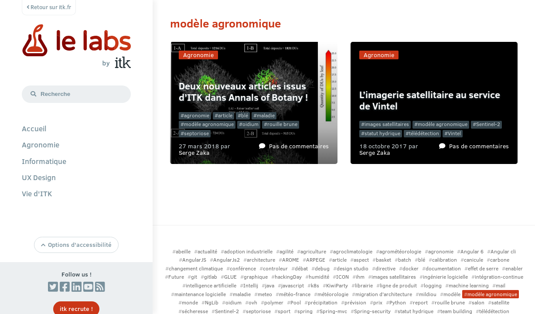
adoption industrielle (248, 251)
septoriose (196, 133)
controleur (275, 268)
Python (397, 302)
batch (404, 259)
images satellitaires (387, 124)
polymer (273, 302)
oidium (250, 124)
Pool (295, 302)
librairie (364, 285)
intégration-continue (499, 276)
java (269, 285)
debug (322, 268)
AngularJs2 (226, 259)
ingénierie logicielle (445, 276)
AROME (290, 259)
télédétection (424, 133)
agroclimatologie (352, 251)
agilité (286, 251)
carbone (499, 259)
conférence (243, 268)
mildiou (427, 294)
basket (383, 259)
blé (244, 115)
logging (433, 285)
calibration (444, 259)
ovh (253, 302)
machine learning (469, 285)
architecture (261, 259)
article (225, 115)
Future (176, 276)
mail (500, 285)
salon (478, 302)
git (194, 276)
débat (301, 268)
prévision (355, 302)
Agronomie (40, 144)
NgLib (211, 302)
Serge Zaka (194, 152)
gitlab (210, 276)
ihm (360, 276)
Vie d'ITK (37, 193)
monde (190, 302)
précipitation (322, 302)
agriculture (313, 251)
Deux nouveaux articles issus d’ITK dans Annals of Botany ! (243, 91)
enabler (514, 268)
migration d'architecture (383, 294)
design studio (352, 268)
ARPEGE (315, 259)
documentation (443, 268)
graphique (256, 276)
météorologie (332, 294)
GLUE (230, 276)
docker (410, 268)
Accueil (34, 128)
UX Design (39, 177)
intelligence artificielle (211, 285)
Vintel (454, 133)
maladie (266, 115)
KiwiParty (337, 285)
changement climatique (196, 268)
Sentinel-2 (488, 124)
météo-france (294, 294)
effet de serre (483, 268)
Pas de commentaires (299, 145)
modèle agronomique (209, 124)
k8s (315, 285)
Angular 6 (472, 251)
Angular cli (503, 251)
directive (385, 268)
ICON (342, 276)
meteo (265, 294)
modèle (451, 294)
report (420, 302)
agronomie (196, 115)
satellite (500, 302)
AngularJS (194, 259)
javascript (292, 285)
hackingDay (288, 276)
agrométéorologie (400, 251)
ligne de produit (398, 285)
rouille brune (282, 124)
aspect (361, 259)
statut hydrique (382, 133)
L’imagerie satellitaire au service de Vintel (429, 100)
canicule (473, 259)
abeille (183, 251)
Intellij (250, 285)
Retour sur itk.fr (49, 7)
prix (377, 302)
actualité (207, 251)
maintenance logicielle (200, 294)
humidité (319, 276)
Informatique (44, 161)
